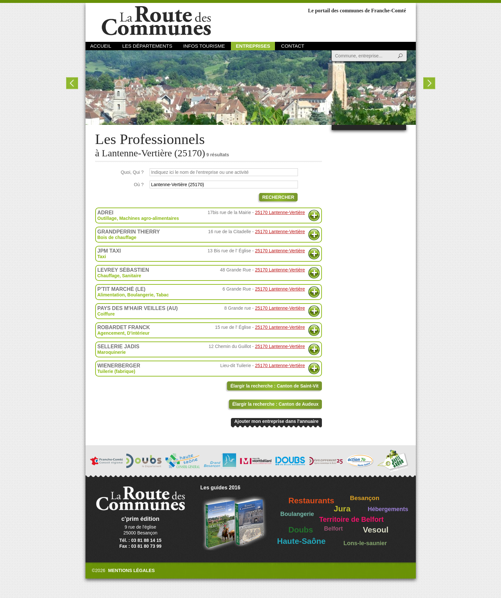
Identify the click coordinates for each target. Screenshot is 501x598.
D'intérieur (138, 333)
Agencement (111, 333)
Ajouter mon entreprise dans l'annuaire (276, 421)
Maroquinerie (111, 352)
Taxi (101, 256)
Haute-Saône (301, 541)
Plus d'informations (314, 215)
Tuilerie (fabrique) (116, 371)
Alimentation (111, 294)
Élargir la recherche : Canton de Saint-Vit (274, 386)
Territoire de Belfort (351, 519)
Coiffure (106, 314)
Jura (342, 508)
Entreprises (253, 46)
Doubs (301, 529)
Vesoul (376, 529)
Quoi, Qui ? (132, 172)
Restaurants (312, 500)
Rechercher (278, 197)
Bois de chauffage (117, 237)
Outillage (107, 218)
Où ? (138, 184)
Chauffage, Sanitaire (119, 275)
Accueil (100, 46)
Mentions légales (131, 570)
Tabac (162, 294)
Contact (292, 46)
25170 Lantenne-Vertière (280, 212)
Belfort (333, 528)
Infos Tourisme (204, 46)
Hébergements (388, 509)
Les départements (147, 46)
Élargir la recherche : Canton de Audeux (275, 404)
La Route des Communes (156, 21)
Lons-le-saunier (365, 543)
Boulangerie (140, 294)
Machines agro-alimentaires (149, 218)
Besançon (365, 498)
